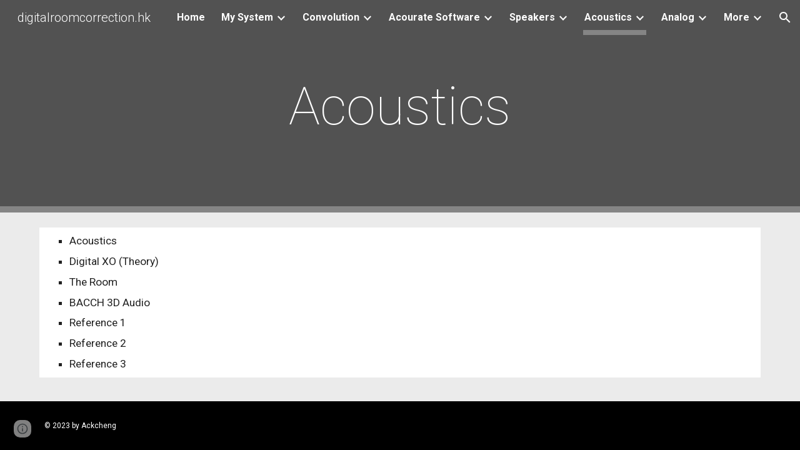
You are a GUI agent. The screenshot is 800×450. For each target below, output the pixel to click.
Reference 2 (97, 343)
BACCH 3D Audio (109, 302)
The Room (93, 282)
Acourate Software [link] (434, 17)
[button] (785, 17)
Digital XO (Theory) (114, 261)
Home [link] (191, 17)
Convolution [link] (330, 17)
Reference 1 (97, 322)
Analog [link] (677, 17)
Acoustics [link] (608, 17)
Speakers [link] (532, 17)
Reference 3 (97, 364)
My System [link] (247, 17)
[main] (400, 106)
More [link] (736, 17)
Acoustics (93, 240)
